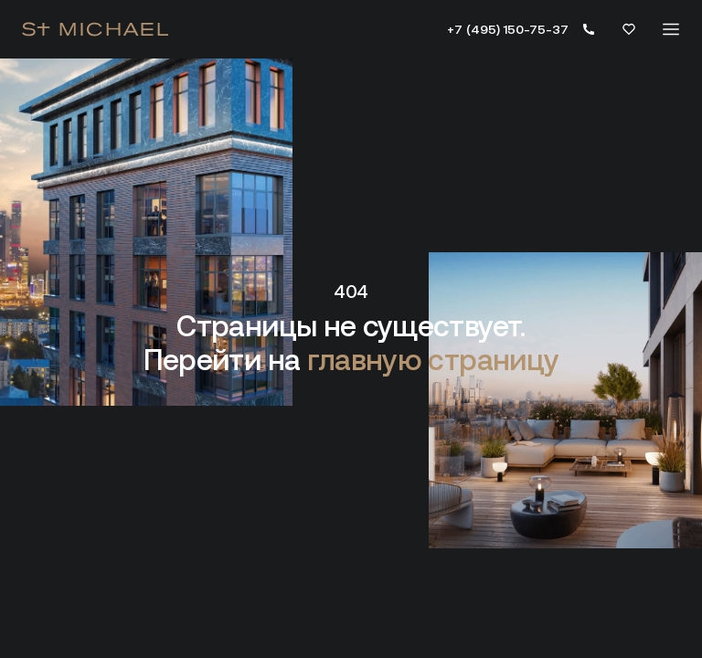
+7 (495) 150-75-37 (508, 29)
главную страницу (433, 360)
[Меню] (671, 29)
